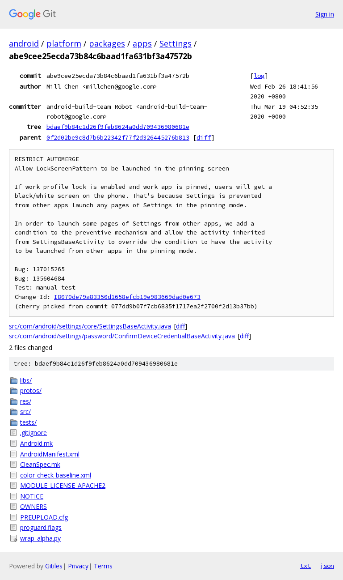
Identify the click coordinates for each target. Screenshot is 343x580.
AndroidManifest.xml (49, 454)
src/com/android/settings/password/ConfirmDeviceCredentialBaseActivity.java (122, 336)
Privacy (78, 566)
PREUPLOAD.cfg (44, 517)
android (24, 43)
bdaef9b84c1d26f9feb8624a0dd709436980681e (117, 127)
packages (107, 43)
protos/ (31, 390)
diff (204, 137)
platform (63, 43)
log (259, 76)
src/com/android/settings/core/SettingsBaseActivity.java (90, 326)
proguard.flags (41, 527)
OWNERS (33, 506)
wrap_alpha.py (40, 538)
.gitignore (33, 432)
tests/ (28, 422)
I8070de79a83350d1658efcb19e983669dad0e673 (127, 297)
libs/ (26, 380)
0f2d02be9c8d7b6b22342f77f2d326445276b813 (117, 137)
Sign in (324, 14)
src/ (25, 411)
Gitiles (54, 566)
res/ (25, 401)
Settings (175, 43)
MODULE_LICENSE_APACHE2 (62, 485)
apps (142, 43)
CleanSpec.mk (40, 464)
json (327, 566)
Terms (103, 566)
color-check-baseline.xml (55, 475)
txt (305, 566)
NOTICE (31, 496)
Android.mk (36, 443)
